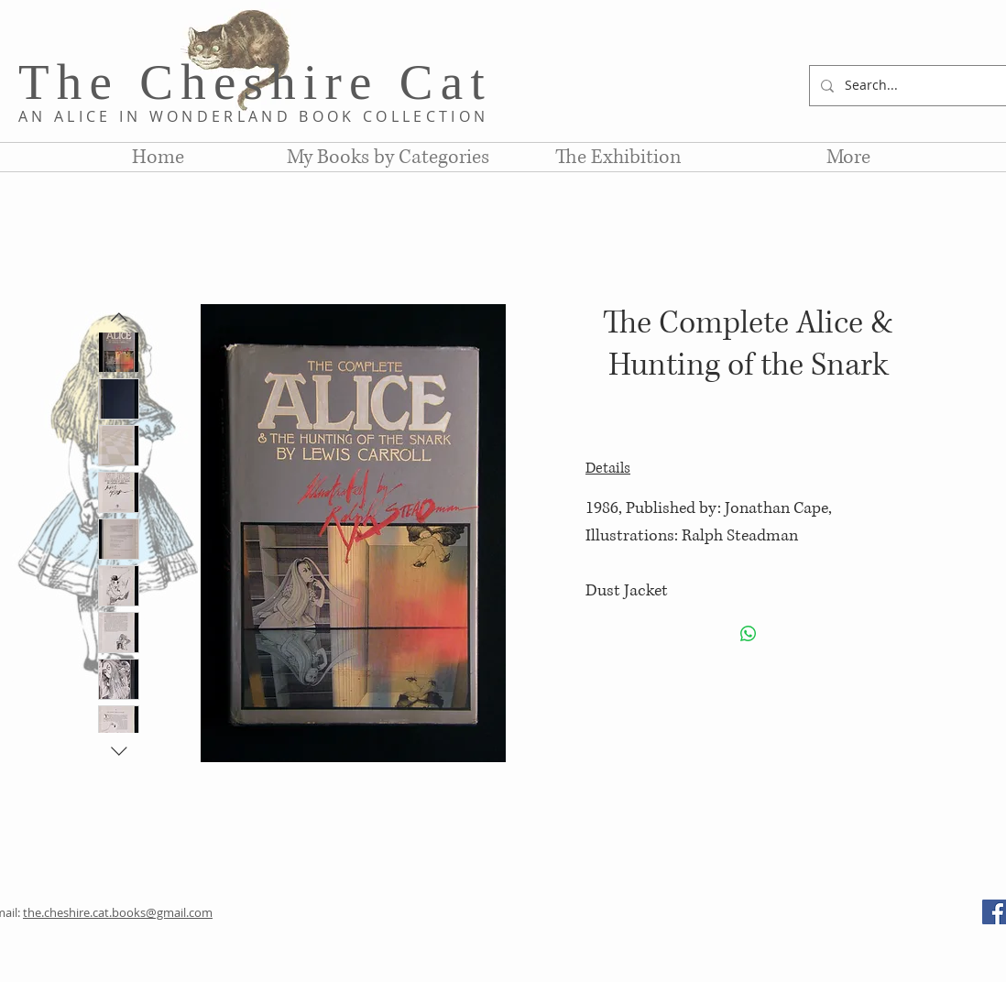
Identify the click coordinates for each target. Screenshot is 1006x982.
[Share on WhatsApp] (749, 634)
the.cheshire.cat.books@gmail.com (118, 912)
